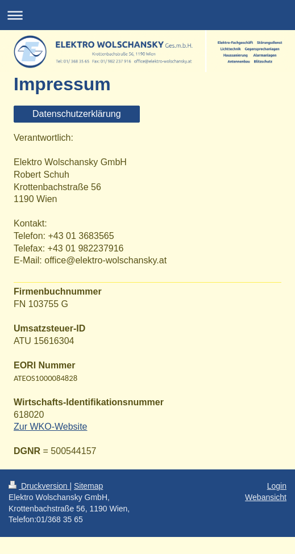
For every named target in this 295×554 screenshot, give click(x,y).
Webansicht (265, 497)
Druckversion (39, 485)
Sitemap (88, 485)
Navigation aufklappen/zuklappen (147, 15)
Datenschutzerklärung (76, 114)
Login (276, 485)
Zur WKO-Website (51, 426)
